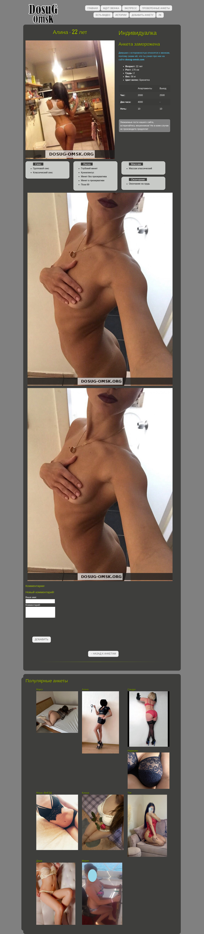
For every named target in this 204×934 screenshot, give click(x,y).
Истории (121, 14)
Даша (39, 861)
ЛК (160, 14)
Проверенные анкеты (156, 8)
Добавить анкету (142, 14)
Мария (86, 861)
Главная (92, 8)
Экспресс (130, 8)
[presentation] (47, 627)
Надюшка (133, 751)
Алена (85, 689)
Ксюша (86, 793)
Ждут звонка (111, 8)
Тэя (130, 793)
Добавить (41, 639)
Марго (39, 689)
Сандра (132, 689)
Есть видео (103, 14)
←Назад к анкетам (103, 653)
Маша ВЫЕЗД (44, 793)
